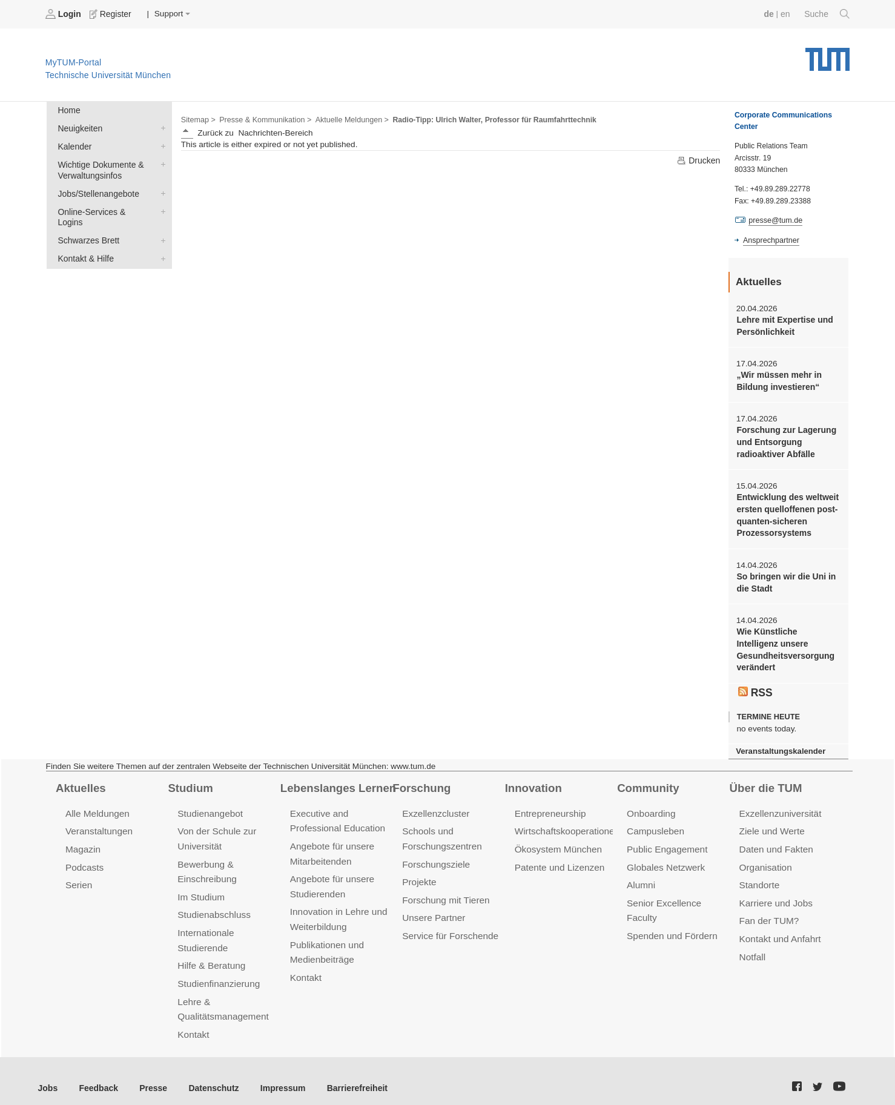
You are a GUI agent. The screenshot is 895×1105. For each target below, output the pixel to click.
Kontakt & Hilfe (160, 243)
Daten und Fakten (775, 841)
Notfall (752, 946)
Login (64, 14)
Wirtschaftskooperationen (566, 823)
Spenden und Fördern (671, 925)
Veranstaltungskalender (779, 743)
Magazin (82, 841)
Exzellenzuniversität (779, 806)
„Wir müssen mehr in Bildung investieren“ (777, 379)
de (770, 13)
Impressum (276, 1074)
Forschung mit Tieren (444, 890)
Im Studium (200, 887)
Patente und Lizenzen (559, 858)
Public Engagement (666, 841)
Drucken (699, 160)
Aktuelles (80, 780)
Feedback (97, 1074)
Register (110, 14)
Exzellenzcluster (434, 806)
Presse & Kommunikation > (263, 118)
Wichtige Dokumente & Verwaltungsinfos (160, 162)
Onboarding (650, 806)
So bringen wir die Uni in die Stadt (784, 577)
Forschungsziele (435, 855)
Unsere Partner (432, 908)
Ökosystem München (557, 841)
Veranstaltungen (98, 823)
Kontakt (192, 1022)
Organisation (765, 858)
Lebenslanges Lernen (336, 780)
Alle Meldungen (96, 806)
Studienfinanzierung (217, 972)
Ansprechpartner (770, 240)
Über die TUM (765, 780)
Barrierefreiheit (348, 1074)
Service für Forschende (449, 925)
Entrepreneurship (549, 806)
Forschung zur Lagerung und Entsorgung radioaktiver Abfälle (784, 440)
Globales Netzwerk (665, 858)
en (786, 13)
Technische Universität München (827, 55)
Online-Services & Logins (160, 208)
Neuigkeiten (160, 127)
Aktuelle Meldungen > (347, 118)
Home (68, 109)
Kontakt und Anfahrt (779, 928)
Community (647, 780)
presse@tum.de (774, 220)
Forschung (420, 780)
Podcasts (84, 858)
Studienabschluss (212, 905)
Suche (827, 14)
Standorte (759, 876)
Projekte (418, 873)
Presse (150, 1074)
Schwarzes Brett (160, 226)
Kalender (160, 145)
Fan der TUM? (768, 911)
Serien (78, 876)
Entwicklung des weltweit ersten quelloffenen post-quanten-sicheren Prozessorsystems (786, 512)
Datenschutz (209, 1074)
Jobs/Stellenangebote (160, 191)
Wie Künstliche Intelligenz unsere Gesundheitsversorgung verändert (787, 644)
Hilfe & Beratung (210, 954)
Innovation (532, 780)
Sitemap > (197, 118)
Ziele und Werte (771, 823)
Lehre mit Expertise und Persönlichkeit (783, 325)
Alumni (641, 876)
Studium (189, 780)
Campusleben (654, 823)
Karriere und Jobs (775, 893)
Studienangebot (209, 806)
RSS (755, 685)
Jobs (48, 1074)
